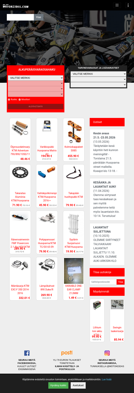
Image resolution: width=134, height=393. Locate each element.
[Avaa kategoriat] (117, 5)
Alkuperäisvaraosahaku (36, 69)
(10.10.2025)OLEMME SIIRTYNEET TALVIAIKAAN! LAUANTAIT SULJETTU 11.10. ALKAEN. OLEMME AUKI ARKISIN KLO (107, 244)
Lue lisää (106, 379)
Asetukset (78, 385)
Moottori (24, 99)
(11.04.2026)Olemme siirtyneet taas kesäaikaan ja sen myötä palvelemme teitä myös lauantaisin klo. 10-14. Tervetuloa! (106, 199)
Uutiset (97, 122)
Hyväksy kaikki (58, 385)
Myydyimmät (101, 291)
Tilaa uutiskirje (102, 272)
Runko (12, 99)
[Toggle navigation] (128, 5)
